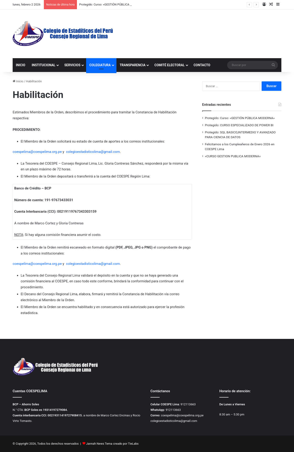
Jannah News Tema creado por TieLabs (112, 443)
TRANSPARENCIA (132, 65)
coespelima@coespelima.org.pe (37, 152)
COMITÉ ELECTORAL (169, 65)
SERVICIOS (72, 65)
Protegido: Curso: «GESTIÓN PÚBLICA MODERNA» (112, 4)
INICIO (20, 65)
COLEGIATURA (100, 65)
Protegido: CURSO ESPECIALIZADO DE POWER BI (239, 125)
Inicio (18, 81)
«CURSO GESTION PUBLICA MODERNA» (233, 156)
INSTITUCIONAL (43, 65)
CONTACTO (202, 65)
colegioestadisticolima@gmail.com (93, 152)
